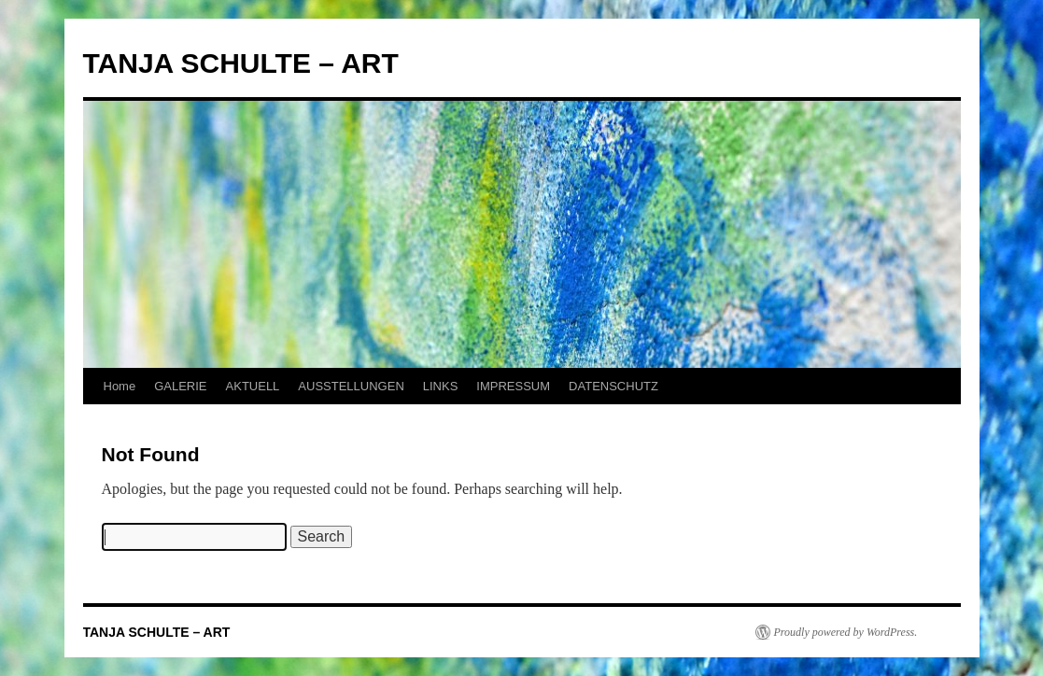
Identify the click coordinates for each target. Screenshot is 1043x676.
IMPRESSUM (513, 386)
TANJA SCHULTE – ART (241, 63)
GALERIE (180, 386)
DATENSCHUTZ (613, 386)
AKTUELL (253, 386)
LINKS (440, 386)
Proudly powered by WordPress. (846, 632)
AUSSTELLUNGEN (350, 386)
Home (120, 386)
